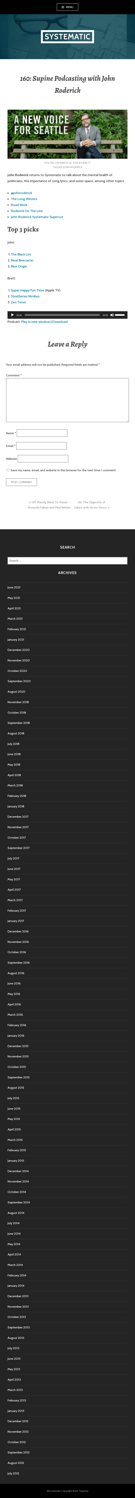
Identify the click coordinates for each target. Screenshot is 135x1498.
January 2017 (16, 921)
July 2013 (13, 1348)
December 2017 (18, 816)
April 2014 (14, 1254)
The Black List (21, 254)
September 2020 (19, 681)
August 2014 (16, 1213)
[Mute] (112, 315)
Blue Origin (19, 266)
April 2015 (14, 1129)
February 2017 (17, 910)
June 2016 (14, 983)
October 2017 (17, 837)
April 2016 (14, 1004)
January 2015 (16, 1160)
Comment (14, 375)
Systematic (67, 36)
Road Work (19, 205)
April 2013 (14, 1379)
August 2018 (16, 733)
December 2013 (18, 1296)
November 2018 (18, 702)
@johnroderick (21, 193)
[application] (67, 315)
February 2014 (17, 1275)
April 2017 (14, 889)
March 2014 (15, 1265)
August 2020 (16, 691)
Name (11, 433)
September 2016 (19, 962)
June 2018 (14, 754)
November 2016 (18, 942)
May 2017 (14, 879)
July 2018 (14, 744)
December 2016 (18, 931)
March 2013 (15, 1390)
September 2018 (19, 723)
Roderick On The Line (27, 211)
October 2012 (17, 1442)
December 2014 (18, 1171)
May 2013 (14, 1369)
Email (10, 446)
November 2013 (18, 1306)
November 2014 (18, 1181)
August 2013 (16, 1338)
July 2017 (13, 858)
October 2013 (17, 1317)
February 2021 (17, 629)
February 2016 (17, 1025)
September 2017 (18, 848)
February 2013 (17, 1400)
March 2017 (15, 900)
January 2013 (16, 1411)
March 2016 (15, 1014)
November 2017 (18, 827)
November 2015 (18, 1056)
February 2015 (17, 1150)
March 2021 (15, 618)
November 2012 (18, 1431)
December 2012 (18, 1421)
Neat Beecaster (22, 260)
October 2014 (17, 1192)
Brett (87, 162)
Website (11, 458)
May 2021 (14, 598)
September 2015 (18, 1077)
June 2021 (14, 587)
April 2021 (14, 608)
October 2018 (17, 712)
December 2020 (19, 650)
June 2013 (14, 1358)
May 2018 (14, 764)
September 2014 (19, 1202)
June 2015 (14, 1108)
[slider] (62, 315)
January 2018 (16, 806)
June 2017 (14, 869)
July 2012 (13, 1473)
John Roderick (72, 167)
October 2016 (17, 952)
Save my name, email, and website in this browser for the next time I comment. (63, 470)
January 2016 (16, 1035)
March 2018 (15, 785)
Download (60, 322)
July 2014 (14, 1223)
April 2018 (14, 775)
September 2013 (19, 1327)
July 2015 (13, 1098)
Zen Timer (18, 302)
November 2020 (19, 660)
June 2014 (14, 1233)
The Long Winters (24, 199)
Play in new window (35, 322)
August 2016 (16, 973)
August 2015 (16, 1087)
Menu (69, 7)
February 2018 (17, 796)
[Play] (12, 315)
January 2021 (16, 639)
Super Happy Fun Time (27, 290)
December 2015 (18, 1046)
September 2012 (18, 1452)
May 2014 (14, 1244)
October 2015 (17, 1067)
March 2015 (15, 1140)
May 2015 (14, 1119)
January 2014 (16, 1285)
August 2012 (16, 1463)
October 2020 (17, 671)
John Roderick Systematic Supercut (37, 217)
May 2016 (14, 994)
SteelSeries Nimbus (25, 296)
